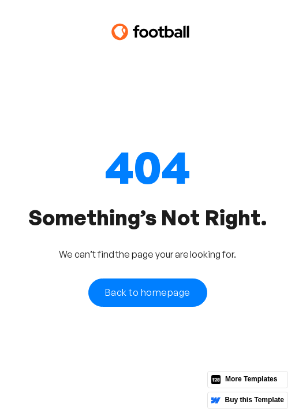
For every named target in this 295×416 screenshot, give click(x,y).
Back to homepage (148, 292)
